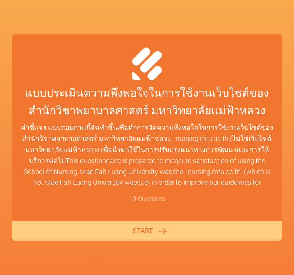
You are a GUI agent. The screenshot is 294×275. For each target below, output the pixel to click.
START (142, 231)
